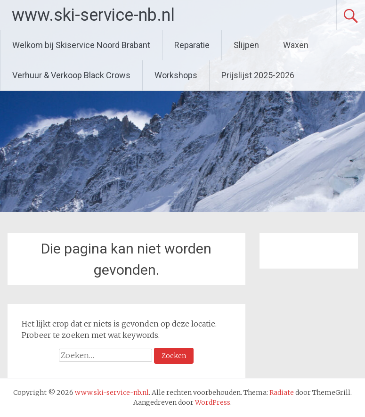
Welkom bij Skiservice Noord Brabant (81, 45)
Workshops (175, 75)
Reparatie (192, 45)
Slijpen (246, 45)
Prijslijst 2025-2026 (257, 75)
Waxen (295, 45)
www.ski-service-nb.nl (93, 15)
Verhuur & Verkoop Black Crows (71, 75)
